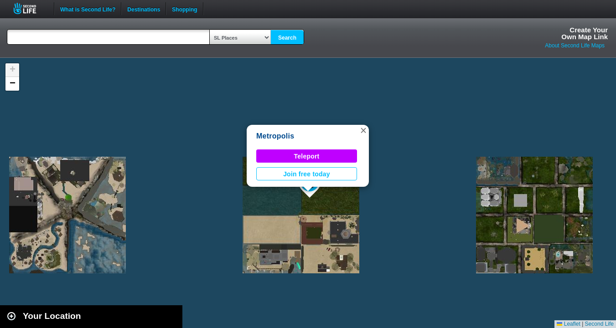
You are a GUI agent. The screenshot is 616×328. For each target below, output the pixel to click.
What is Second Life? (87, 8)
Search (287, 38)
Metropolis (275, 136)
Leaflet (568, 324)
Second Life (30, 8)
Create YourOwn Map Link (584, 33)
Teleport (307, 156)
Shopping (184, 8)
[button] (363, 130)
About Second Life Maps (575, 45)
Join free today (306, 174)
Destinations (143, 8)
